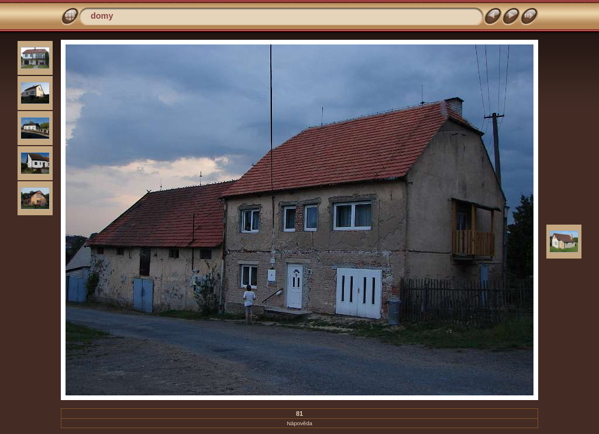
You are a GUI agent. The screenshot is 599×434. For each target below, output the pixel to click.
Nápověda (299, 423)
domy (102, 15)
